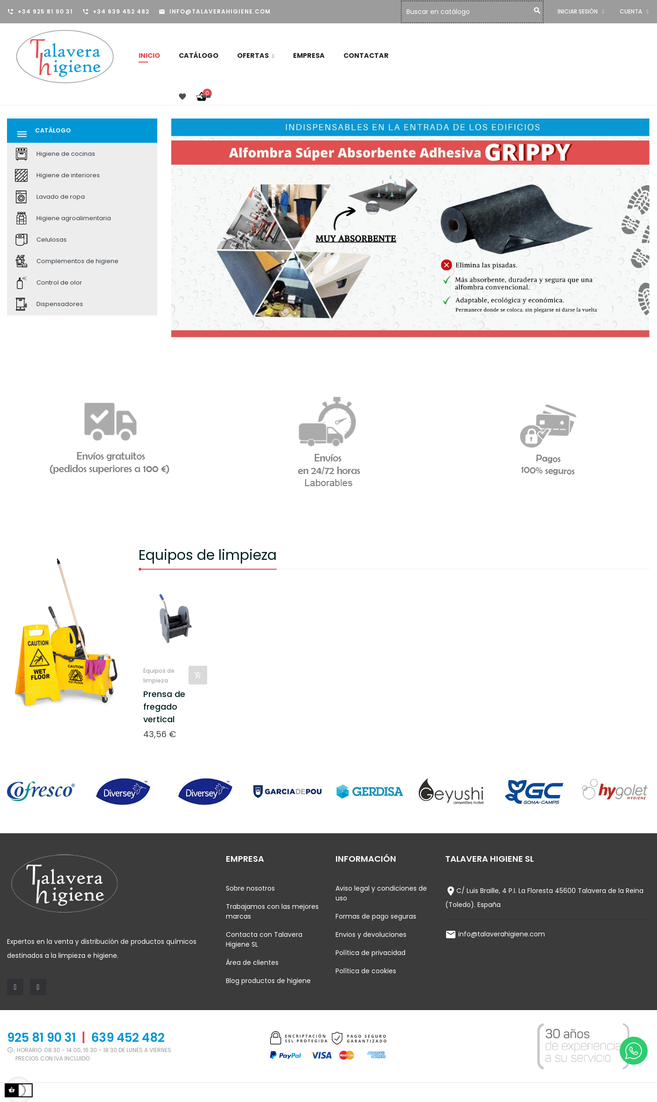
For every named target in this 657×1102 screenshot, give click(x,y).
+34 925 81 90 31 (45, 11)
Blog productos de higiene (268, 980)
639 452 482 (128, 1037)
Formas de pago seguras (375, 916)
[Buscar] (474, 12)
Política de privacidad (370, 952)
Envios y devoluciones (370, 934)
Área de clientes (252, 962)
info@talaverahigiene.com (220, 11)
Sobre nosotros (250, 888)
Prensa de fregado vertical (164, 706)
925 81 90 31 (41, 1037)
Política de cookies (365, 971)
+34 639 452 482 (121, 11)
